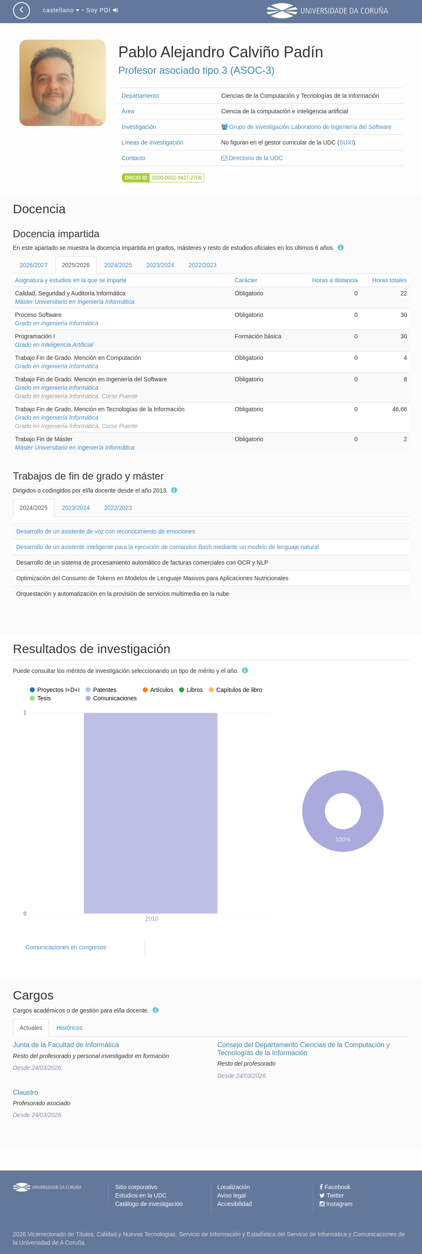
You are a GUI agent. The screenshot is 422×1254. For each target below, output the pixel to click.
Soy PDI (102, 10)
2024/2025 (118, 265)
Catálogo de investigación (149, 1203)
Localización (234, 1187)
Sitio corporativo (136, 1187)
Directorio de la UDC (252, 158)
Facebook (335, 1187)
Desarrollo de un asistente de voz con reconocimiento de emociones (105, 531)
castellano (61, 10)
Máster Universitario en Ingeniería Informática (74, 301)
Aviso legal (232, 1195)
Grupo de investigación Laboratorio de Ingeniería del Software (306, 126)
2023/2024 (160, 265)
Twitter (332, 1195)
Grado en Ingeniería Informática (57, 323)
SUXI (346, 142)
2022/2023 (202, 265)
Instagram (336, 1203)
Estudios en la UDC (141, 1195)
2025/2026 (76, 265)
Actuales (31, 1027)
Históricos (69, 1027)
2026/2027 (34, 265)
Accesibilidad (235, 1203)
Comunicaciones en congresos (66, 947)
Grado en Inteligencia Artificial (54, 344)
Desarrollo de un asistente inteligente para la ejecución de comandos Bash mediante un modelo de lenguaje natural (167, 547)
